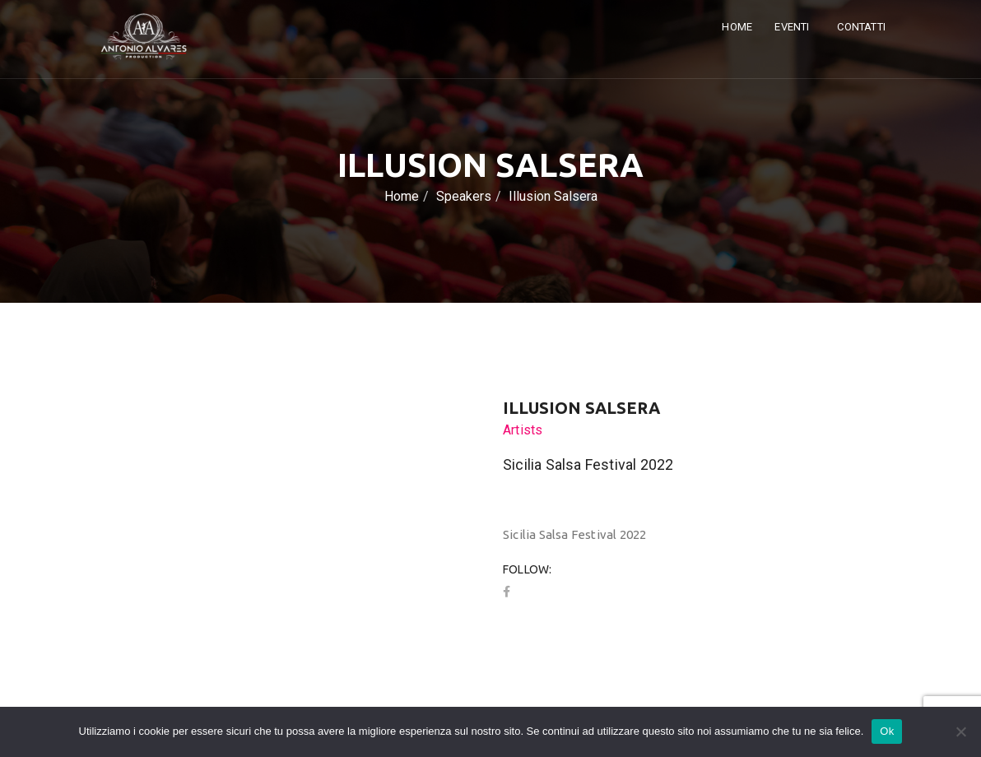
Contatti (861, 27)
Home (737, 27)
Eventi (792, 27)
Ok (887, 731)
